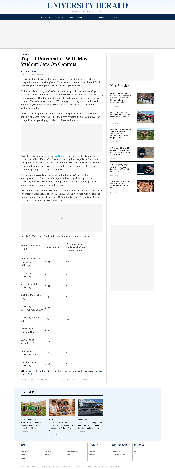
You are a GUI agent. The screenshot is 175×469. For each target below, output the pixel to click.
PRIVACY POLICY (117, 451)
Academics (45, 17)
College (114, 17)
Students (59, 17)
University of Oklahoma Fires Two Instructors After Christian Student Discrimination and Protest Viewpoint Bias (120, 133)
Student (58, 371)
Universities (39, 371)
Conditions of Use (102, 466)
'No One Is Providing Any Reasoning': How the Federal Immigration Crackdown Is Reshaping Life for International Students (120, 98)
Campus (71, 371)
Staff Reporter (29, 71)
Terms (92, 466)
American (80, 371)
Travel (23, 374)
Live (88, 371)
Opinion (126, 17)
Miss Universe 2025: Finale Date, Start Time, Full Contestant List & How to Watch (119, 185)
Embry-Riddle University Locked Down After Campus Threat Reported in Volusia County (90, 425)
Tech (51, 419)
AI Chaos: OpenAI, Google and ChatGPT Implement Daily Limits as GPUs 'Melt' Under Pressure (119, 168)
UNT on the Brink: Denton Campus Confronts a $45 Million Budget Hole (31, 425)
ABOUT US (92, 451)
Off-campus (96, 371)
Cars (65, 371)
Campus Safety (85, 419)
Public (30, 374)
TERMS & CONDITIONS (119, 455)
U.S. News (59, 155)
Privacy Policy (115, 466)
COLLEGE (70, 455)
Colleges (49, 371)
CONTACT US (93, 455)
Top (30, 371)
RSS (135, 451)
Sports (90, 17)
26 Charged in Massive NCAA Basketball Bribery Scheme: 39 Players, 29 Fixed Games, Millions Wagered (120, 151)
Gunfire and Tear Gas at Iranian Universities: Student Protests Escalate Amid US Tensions (120, 115)
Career (102, 17)
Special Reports (75, 17)
